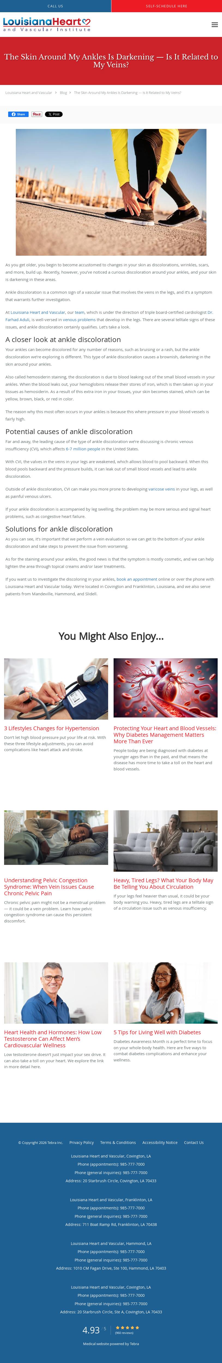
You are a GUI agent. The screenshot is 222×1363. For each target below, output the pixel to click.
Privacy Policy (81, 1142)
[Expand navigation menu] (215, 25)
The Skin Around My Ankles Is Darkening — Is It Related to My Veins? (127, 92)
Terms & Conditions (118, 1142)
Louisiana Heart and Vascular (28, 92)
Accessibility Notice (160, 1142)
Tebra (134, 1343)
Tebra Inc (54, 1142)
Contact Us (194, 1142)
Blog (63, 92)
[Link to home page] (45, 24)
